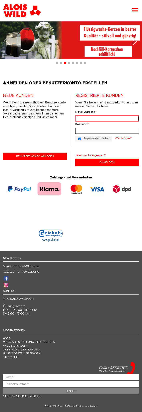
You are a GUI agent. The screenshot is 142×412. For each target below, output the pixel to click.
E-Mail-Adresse (85, 112)
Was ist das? (123, 138)
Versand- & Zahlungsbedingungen (29, 342)
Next (133, 41)
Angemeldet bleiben (96, 138)
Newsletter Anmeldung (21, 266)
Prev (7, 41)
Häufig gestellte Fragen (21, 353)
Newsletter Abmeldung (21, 272)
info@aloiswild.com (18, 299)
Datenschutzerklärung (21, 349)
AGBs (6, 338)
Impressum (10, 357)
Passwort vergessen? (91, 155)
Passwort (81, 124)
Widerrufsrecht (15, 346)
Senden (71, 391)
